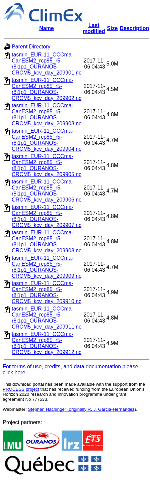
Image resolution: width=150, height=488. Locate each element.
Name (46, 28)
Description (134, 28)
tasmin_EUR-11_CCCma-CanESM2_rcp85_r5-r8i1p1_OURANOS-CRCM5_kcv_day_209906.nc (46, 191)
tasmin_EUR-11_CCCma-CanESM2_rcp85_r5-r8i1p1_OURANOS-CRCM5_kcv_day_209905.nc (46, 165)
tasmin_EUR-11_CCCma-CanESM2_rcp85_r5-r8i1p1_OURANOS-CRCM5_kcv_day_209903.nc (46, 114)
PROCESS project (21, 389)
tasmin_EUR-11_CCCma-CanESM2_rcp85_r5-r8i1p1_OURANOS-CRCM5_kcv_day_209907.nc (46, 216)
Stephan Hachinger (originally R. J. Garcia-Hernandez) (82, 409)
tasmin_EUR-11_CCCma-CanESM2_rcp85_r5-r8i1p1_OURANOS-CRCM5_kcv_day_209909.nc (46, 267)
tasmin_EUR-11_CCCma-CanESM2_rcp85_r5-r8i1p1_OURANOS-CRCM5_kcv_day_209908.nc (46, 241)
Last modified (94, 28)
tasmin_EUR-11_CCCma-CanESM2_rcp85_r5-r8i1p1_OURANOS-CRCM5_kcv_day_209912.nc (46, 343)
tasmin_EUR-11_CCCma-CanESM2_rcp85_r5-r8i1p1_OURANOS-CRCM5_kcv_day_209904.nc (46, 140)
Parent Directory (31, 46)
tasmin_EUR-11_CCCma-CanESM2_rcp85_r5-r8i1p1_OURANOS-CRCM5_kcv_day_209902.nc (46, 89)
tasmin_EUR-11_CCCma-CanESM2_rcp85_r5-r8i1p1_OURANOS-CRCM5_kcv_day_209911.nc (46, 318)
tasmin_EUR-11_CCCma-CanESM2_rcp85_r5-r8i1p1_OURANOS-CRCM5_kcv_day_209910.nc (46, 292)
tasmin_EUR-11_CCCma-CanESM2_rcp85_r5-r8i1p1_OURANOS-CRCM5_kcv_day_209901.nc (46, 64)
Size (112, 28)
